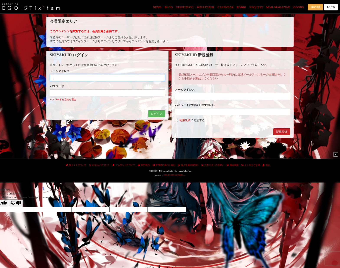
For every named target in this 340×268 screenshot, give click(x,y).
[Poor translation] (16, 203)
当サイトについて (76, 165)
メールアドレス (60, 71)
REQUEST (256, 7)
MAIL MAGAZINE (278, 7)
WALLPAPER (205, 7)
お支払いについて (99, 165)
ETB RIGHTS (169, 175)
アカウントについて (123, 165)
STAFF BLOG (185, 7)
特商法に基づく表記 (163, 165)
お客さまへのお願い (212, 165)
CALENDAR (225, 7)
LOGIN (331, 7)
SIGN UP (315, 7)
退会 (266, 165)
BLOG (169, 7)
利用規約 (185, 120)
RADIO (241, 7)
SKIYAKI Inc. (180, 175)
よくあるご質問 (250, 165)
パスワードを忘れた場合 (63, 99)
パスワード (57, 86)
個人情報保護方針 (188, 165)
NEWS (157, 7)
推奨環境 (233, 165)
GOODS (298, 7)
